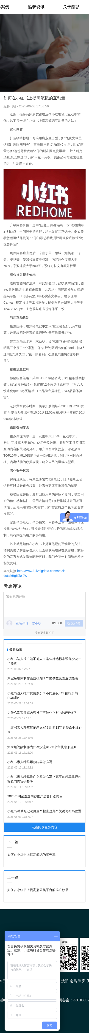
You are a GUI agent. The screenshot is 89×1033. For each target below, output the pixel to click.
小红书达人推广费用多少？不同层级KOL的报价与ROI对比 (42, 695)
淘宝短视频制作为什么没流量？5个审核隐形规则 (42, 747)
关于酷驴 (71, 7)
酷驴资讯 (36, 7)
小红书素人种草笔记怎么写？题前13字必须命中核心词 (44, 730)
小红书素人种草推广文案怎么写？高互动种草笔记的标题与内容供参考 (44, 779)
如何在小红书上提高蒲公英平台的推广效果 (37, 890)
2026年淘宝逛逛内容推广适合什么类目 (35, 796)
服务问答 (10, 106)
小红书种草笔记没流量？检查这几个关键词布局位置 (44, 811)
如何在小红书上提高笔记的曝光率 (31, 854)
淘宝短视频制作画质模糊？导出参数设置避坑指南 (42, 678)
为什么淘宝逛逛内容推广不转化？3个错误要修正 (42, 712)
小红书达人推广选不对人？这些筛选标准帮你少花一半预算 (44, 661)
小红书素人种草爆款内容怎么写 (29, 762)
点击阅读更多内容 (44, 827)
